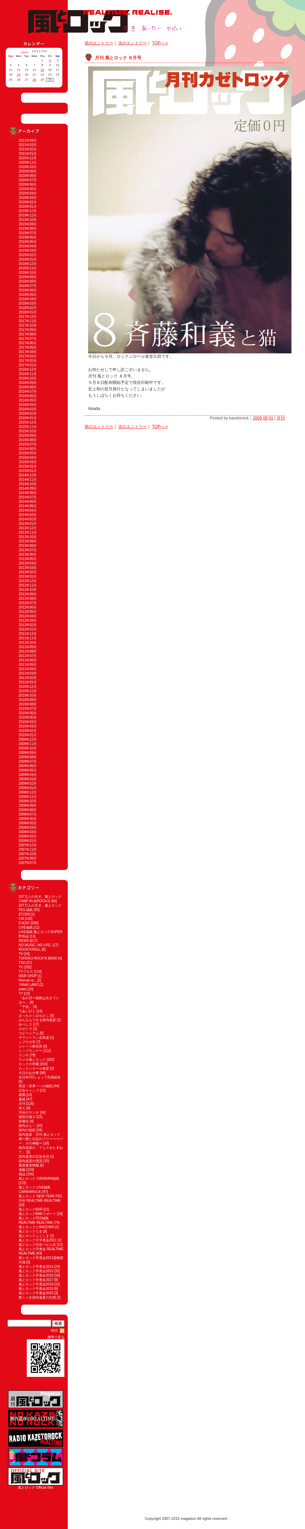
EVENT (24, 923)
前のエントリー (99, 43)
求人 (22, 1108)
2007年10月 (28, 854)
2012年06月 (28, 607)
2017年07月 (28, 338)
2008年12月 (28, 792)
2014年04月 (28, 510)
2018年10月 (28, 272)
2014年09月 (28, 488)
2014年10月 (28, 484)
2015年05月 (28, 453)
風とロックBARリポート (37, 1214)
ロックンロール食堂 (34, 1068)
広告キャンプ (29, 1090)
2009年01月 (28, 788)
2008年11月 (28, 797)
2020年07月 (28, 180)
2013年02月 (28, 572)
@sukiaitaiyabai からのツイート (29, 108)
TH (21, 954)
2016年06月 (28, 396)
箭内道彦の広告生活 (34, 1156)
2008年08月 (28, 810)
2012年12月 (28, 581)
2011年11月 (28, 638)
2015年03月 (28, 462)
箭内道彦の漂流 (30, 1161)
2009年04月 (28, 775)
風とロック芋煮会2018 (36, 1284)
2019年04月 (28, 246)
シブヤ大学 (27, 1042)
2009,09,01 (263, 418)
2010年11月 (28, 691)
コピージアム (29, 1033)
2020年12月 (28, 158)
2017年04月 (28, 352)
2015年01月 (28, 471)
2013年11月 (28, 532)
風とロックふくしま (34, 1236)
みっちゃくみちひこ (34, 1015)
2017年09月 (28, 330)
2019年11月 (28, 215)
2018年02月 (28, 308)
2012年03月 (28, 620)
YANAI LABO (29, 985)
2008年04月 (28, 827)
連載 (22, 1170)
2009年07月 (28, 761)
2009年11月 (28, 744)
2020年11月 (28, 162)
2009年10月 (28, 748)
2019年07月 (28, 233)
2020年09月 (28, 171)
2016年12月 (28, 369)
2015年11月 (28, 427)
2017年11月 (28, 321)
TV (21, 967)
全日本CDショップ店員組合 (40, 1077)
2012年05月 (28, 612)
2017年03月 (28, 356)
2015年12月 (28, 422)
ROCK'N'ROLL (30, 949)
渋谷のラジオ (29, 1112)
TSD (22, 963)
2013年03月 (28, 568)
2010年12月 (28, 686)
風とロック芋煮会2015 (36, 1271)
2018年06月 (28, 290)
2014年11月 (28, 479)
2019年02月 (28, 255)
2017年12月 (28, 316)
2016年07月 (28, 391)
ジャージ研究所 (30, 1046)
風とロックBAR (31, 1209)
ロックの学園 (29, 1064)
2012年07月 (28, 603)
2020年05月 (28, 189)
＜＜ (24, 51)
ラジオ (24, 1055)
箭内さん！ (27, 1126)
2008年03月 (28, 832)
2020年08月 (28, 176)
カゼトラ (25, 1029)
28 (34, 79)
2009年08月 (28, 757)
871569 (24, 914)
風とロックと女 (30, 1231)
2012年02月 (28, 625)
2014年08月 (28, 493)
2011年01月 (28, 682)
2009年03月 (28, 779)
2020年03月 (28, 198)
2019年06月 (28, 237)
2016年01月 (28, 418)
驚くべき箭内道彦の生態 (37, 1297)
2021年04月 (28, 140)
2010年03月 (28, 726)
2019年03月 (28, 250)
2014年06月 (28, 501)
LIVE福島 (26, 927)
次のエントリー (132, 43)
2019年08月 (28, 228)
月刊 (22, 1104)
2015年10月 (28, 431)
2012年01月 (28, 629)
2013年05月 (28, 559)
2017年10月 (28, 325)
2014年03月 (28, 515)
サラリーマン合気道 (34, 1037)
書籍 (22, 1099)
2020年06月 (28, 184)
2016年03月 (28, 409)
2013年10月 (28, 537)
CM (21, 919)
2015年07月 (28, 444)
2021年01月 (28, 154)
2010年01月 (28, 735)
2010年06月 (28, 713)
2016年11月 (28, 374)
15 (42, 69)
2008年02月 (28, 836)
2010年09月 (28, 700)
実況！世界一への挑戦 (36, 1086)
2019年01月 (28, 259)
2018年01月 (28, 312)
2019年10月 (28, 220)
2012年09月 (28, 594)
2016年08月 (28, 387)
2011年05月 (28, 664)
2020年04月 (28, 193)
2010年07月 (28, 708)
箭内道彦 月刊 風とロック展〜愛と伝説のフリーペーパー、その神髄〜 (41, 1139)
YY (21, 993)
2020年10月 (28, 167)
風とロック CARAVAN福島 (39, 1178)
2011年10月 (28, 642)
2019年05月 (28, 242)
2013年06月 (28, 554)
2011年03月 (28, 673)
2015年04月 (28, 457)
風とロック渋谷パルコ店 (37, 1244)
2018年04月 (28, 299)
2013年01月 (28, 576)
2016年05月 (28, 400)
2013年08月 (28, 545)
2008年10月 (28, 801)
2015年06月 (28, 449)
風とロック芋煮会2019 (36, 1288)
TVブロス (26, 971)
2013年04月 (28, 563)
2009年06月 (28, 766)
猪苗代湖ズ (27, 1117)
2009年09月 (28, 753)
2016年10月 (28, 378)
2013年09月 (28, 541)
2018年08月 (28, 281)
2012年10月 (28, 590)
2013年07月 (28, 550)
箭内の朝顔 (27, 1130)
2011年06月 (28, 660)
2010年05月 (28, 717)
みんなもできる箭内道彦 (37, 1020)
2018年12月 (28, 264)
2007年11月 (28, 849)
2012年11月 (28, 585)
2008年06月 (28, 819)
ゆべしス (25, 1024)
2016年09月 (28, 383)
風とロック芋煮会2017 (36, 1280)
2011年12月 (28, 634)
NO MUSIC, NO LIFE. (35, 945)
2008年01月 (28, 841)
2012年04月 (28, 616)
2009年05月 (28, 770)
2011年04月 (28, 669)
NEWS (24, 941)
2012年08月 (28, 598)
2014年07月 (28, 497)
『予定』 (25, 1007)
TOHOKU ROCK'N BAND (38, 958)
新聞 (22, 1095)
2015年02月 (28, 466)
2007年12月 (28, 845)
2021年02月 (28, 149)
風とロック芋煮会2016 (36, 1275)
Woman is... (28, 980)
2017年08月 (28, 334)
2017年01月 (28, 365)
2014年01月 (28, 523)
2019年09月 (28, 224)
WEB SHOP (28, 976)
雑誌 (22, 1174)
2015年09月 (28, 435)
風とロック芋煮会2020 (36, 1293)
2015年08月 (28, 440)
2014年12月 (28, 475)
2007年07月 (28, 863)
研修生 (24, 1121)
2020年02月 (28, 202)
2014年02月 (28, 519)
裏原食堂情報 (29, 1165)
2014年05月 (28, 506)
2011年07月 (28, 656)
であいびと (27, 1011)
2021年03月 (28, 145)
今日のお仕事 (29, 1073)
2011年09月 (28, 647)
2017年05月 (28, 347)
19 (18, 74)
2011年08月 (28, 651)
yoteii (22, 989)
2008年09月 (28, 805)
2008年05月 (28, 823)
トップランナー (30, 1051)
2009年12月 (28, 739)
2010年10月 (28, 695)
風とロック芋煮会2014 (36, 1266)
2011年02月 (28, 678)
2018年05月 (28, 294)
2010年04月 (28, 722)
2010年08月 (28, 704)
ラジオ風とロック (32, 1059)
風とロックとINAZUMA (36, 1227)
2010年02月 (28, 730)
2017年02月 (28, 361)
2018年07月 (28, 286)
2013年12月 (28, 528)
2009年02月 (28, 783)
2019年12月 (28, 211)
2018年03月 (28, 303)
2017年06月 (28, 343)
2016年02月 (28, 413)
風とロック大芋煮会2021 (38, 1240)
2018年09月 (28, 277)
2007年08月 (28, 858)
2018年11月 (28, 268)
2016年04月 (28, 405)
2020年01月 (28, 206)
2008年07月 (28, 814)
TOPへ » (160, 43)
